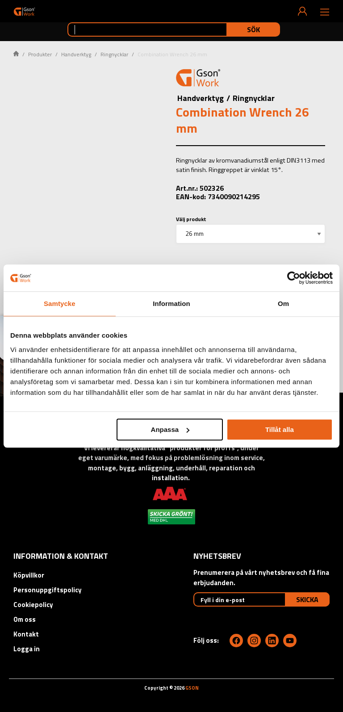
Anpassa (170, 429)
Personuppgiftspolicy (47, 590)
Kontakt (26, 634)
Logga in (26, 649)
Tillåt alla (279, 429)
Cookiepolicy (33, 604)
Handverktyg (76, 54)
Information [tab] (171, 303)
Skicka (307, 599)
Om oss (24, 619)
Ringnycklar (114, 54)
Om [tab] (283, 303)
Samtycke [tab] (59, 303)
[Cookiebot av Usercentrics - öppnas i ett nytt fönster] (294, 278)
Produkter (40, 54)
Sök (253, 29)
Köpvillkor (28, 575)
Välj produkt (191, 219)
